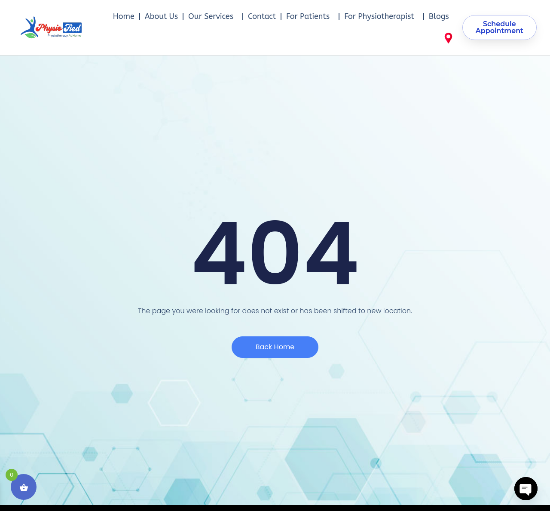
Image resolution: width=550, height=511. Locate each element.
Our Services (213, 16)
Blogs (439, 16)
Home (123, 16)
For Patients (310, 16)
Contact (262, 16)
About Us (161, 16)
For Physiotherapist (381, 16)
